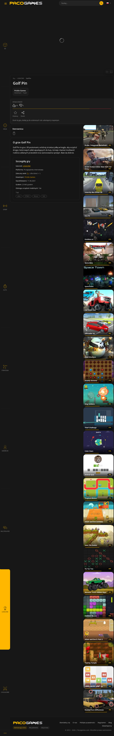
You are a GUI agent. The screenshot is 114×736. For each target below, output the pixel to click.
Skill (44, 196)
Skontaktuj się (65, 723)
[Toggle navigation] (5, 3)
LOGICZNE (27, 166)
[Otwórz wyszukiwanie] (101, 3)
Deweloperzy (107, 726)
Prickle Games (30, 177)
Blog (110, 723)
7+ (28, 173)
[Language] (109, 3)
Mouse (36, 196)
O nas (75, 723)
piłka (19, 196)
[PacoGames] (28, 723)
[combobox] (81, 3)
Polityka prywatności (87, 723)
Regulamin (102, 723)
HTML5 (27, 196)
